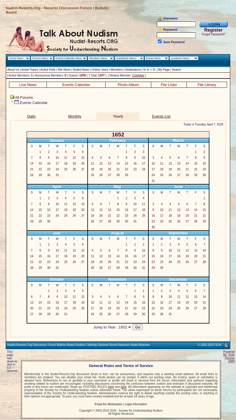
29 (40, 175)
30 (48, 175)
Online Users (100, 69)
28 (31, 175)
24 (57, 169)
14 (31, 163)
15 (40, 163)
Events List (161, 116)
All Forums (24, 97)
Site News (64, 69)
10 (57, 157)
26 (74, 169)
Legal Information (136, 404)
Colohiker (138, 75)
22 (40, 169)
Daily (31, 116)
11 (65, 157)
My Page (163, 69)
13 (82, 157)
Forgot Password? (213, 34)
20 (82, 163)
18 (65, 163)
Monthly (75, 116)
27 (82, 169)
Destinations (133, 69)
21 (31, 169)
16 (48, 163)
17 (57, 163)
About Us (13, 69)
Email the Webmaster (108, 404)
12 (74, 157)
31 (57, 175)
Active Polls (48, 69)
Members (117, 69)
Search (176, 69)
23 (48, 169)
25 (65, 169)
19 (74, 163)
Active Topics (29, 69)
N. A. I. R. (149, 69)
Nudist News (81, 69)
